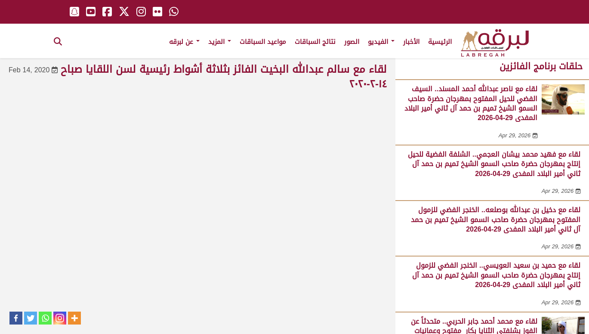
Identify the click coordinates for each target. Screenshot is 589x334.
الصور (351, 42)
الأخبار (411, 42)
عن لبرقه (184, 42)
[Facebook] (15, 318)
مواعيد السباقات (263, 42)
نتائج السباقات (315, 42)
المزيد (219, 42)
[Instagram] (59, 318)
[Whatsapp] (45, 318)
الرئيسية (440, 42)
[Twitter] (30, 318)
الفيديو (381, 42)
